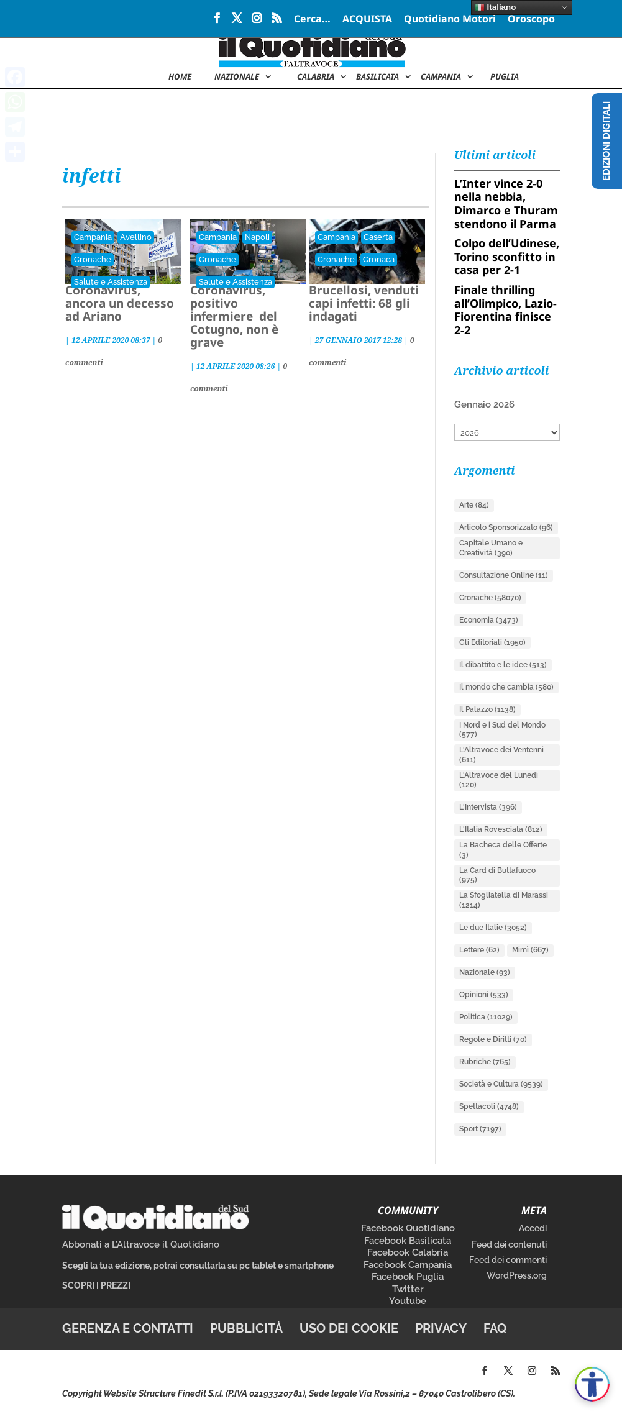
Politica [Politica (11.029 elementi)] (486, 1017)
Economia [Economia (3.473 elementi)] (488, 620)
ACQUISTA (367, 19)
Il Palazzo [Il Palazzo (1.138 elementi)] (487, 709)
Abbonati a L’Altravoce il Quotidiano (140, 1244)
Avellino (136, 237)
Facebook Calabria (407, 1252)
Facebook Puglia (408, 1276)
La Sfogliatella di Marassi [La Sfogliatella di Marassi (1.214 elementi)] (503, 900)
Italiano (495, 7)
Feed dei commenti (508, 1260)
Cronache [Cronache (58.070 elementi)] (490, 597)
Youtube (407, 1301)
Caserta (378, 237)
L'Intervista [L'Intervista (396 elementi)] (488, 807)
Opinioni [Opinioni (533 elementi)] (483, 994)
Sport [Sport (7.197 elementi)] (480, 1128)
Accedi (533, 1228)
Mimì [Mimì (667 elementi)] (530, 950)
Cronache (92, 259)
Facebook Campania (408, 1264)
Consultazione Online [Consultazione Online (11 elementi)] (503, 575)
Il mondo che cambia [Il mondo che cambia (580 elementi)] (506, 687)
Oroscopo (531, 19)
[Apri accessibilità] (592, 1384)
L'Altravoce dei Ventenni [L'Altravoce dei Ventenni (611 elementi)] (501, 755)
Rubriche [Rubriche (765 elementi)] (485, 1061)
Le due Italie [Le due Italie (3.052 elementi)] (493, 927)
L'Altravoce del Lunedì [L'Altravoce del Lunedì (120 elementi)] (498, 780)
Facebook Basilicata (407, 1240)
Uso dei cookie (349, 1328)
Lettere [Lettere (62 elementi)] (479, 950)
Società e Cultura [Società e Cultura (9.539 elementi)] (501, 1084)
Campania (441, 77)
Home (179, 77)
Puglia (504, 77)
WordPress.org (517, 1275)
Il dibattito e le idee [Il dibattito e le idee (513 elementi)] (503, 664)
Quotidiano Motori (450, 19)
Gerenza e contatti (127, 1328)
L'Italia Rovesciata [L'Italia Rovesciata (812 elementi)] (500, 829)
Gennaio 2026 (484, 404)
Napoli (257, 237)
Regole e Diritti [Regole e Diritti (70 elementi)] (493, 1039)
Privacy (441, 1328)
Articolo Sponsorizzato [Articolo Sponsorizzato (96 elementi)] (506, 527)
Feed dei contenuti (509, 1244)
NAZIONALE (236, 77)
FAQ (494, 1328)
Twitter (408, 1289)
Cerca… (312, 19)
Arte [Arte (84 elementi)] (474, 505)
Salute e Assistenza (110, 281)
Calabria (315, 77)
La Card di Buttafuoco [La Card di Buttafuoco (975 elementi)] (497, 875)
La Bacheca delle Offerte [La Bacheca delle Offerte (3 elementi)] (503, 850)
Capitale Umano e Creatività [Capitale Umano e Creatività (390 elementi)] (491, 548)
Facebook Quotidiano (408, 1228)
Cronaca (379, 259)
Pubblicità (246, 1328)
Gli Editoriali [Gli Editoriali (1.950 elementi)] (492, 642)
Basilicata (377, 77)
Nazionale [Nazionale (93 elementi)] (484, 972)
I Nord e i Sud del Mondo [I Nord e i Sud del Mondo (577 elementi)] (502, 730)
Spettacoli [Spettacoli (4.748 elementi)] (489, 1106)
